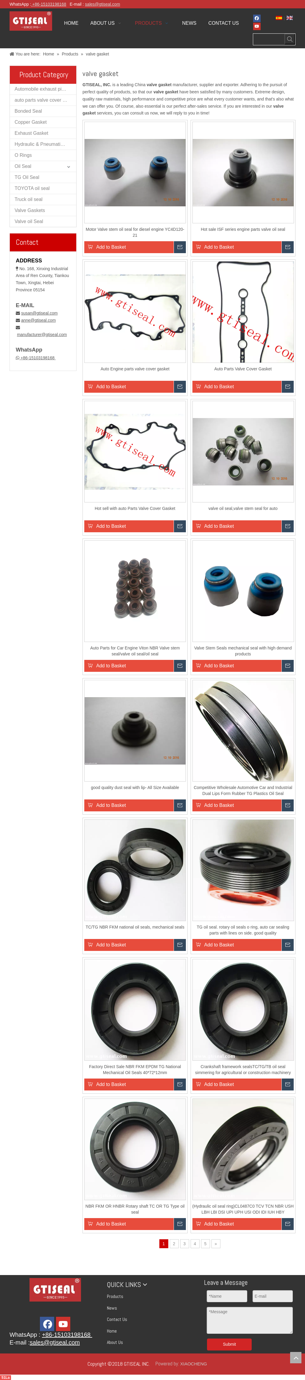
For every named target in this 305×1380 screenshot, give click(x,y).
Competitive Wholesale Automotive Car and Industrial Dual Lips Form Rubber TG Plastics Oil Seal (243, 790)
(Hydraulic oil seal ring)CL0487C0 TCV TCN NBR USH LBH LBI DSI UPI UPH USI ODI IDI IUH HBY (243, 1209)
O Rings (23, 155)
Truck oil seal (29, 199)
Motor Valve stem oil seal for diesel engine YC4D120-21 (135, 232)
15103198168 (53, 4)
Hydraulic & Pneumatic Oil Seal (45, 144)
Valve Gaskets (30, 210)
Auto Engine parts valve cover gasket (135, 368)
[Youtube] (257, 26)
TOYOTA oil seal (32, 188)
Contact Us (117, 1319)
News (112, 1308)
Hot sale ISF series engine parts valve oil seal (243, 229)
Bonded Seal (28, 111)
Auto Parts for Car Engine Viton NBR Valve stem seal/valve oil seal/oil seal (135, 651)
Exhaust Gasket (31, 133)
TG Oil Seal (27, 177)
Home (112, 1331)
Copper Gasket (31, 122)
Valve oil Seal (29, 221)
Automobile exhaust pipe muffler (45, 89)
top (295, 1357)
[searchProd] (269, 39)
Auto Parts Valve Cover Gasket (243, 368)
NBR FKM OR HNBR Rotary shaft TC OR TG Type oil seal (135, 1209)
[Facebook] (257, 18)
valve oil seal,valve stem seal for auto (243, 508)
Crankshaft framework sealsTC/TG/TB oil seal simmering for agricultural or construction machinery (243, 1069)
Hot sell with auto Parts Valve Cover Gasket (135, 508)
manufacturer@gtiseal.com (42, 334)
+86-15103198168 (37, 357)
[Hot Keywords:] (289, 39)
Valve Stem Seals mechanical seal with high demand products (243, 651)
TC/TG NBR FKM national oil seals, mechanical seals (135, 927)
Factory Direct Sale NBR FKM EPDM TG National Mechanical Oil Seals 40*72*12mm (135, 1069)
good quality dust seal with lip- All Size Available (135, 787)
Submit (229, 1344)
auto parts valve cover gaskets (45, 100)
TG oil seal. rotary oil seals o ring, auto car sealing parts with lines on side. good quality (243, 930)
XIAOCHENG (193, 1363)
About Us (115, 1342)
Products (115, 1296)
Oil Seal (23, 166)
